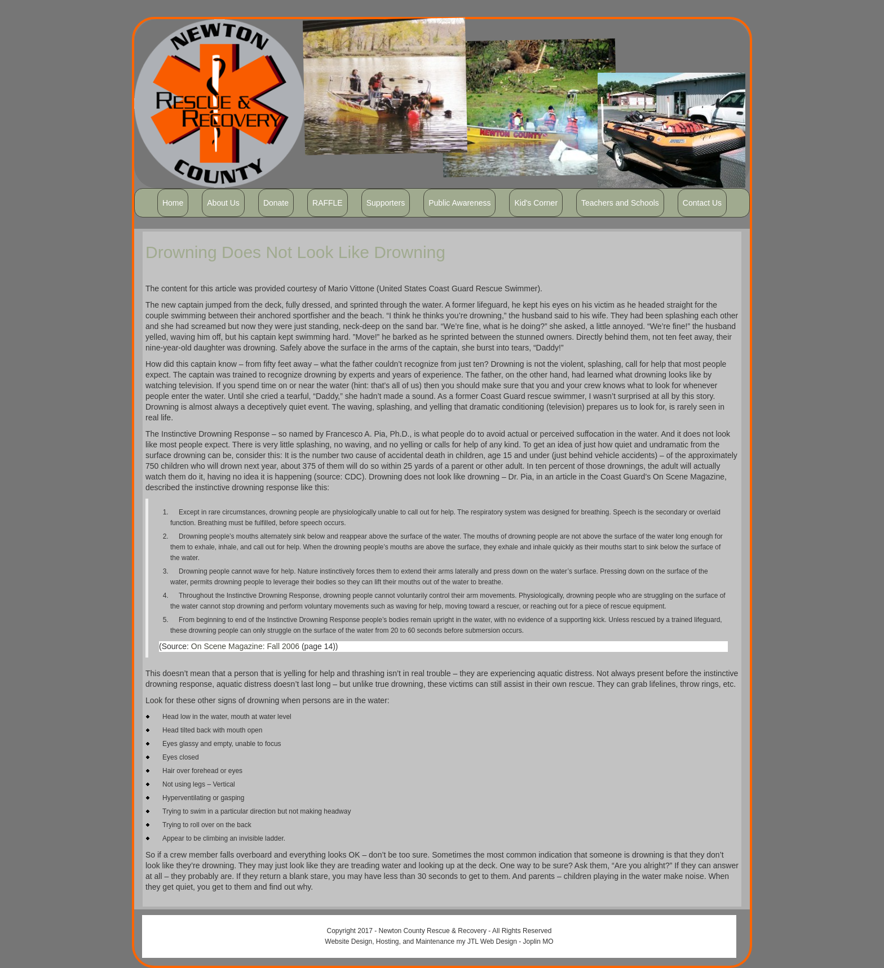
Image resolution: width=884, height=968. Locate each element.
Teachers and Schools (620, 202)
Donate (276, 202)
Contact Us (702, 202)
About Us (223, 202)
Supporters (385, 202)
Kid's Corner (536, 202)
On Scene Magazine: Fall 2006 (245, 646)
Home (172, 202)
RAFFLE (327, 202)
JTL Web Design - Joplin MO (510, 941)
